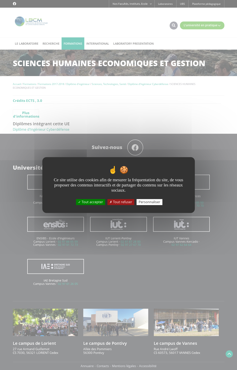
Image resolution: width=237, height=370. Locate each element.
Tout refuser (121, 202)
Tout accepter (90, 202)
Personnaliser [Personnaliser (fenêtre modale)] (149, 202)
